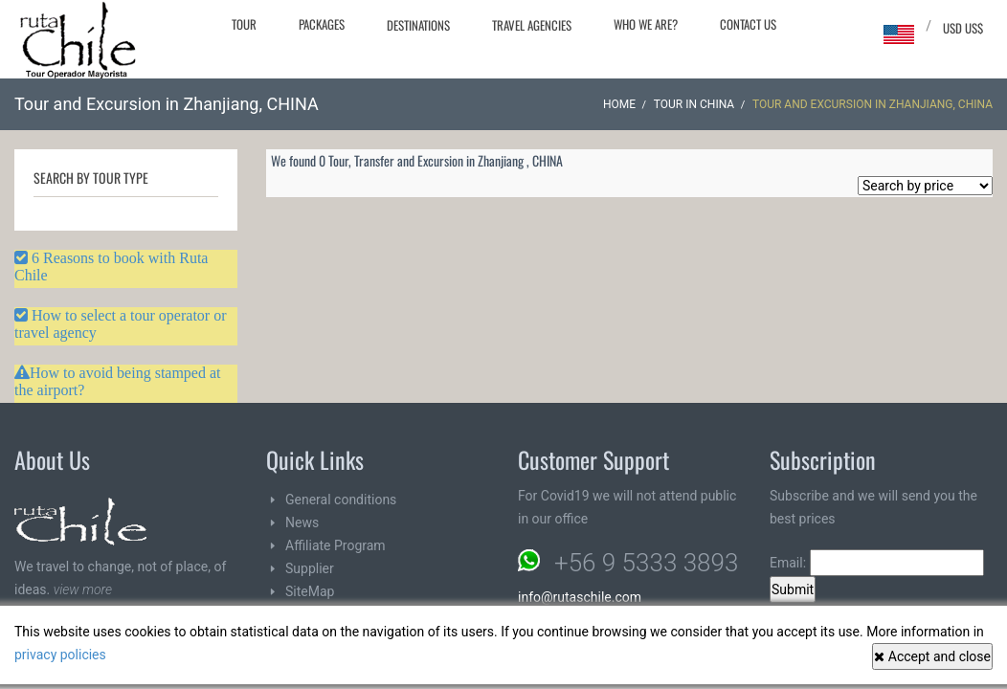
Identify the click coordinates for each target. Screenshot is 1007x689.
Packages (322, 23)
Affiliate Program (335, 545)
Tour (244, 23)
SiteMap (309, 591)
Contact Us (748, 23)
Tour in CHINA (694, 104)
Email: (877, 562)
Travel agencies (531, 24)
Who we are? (646, 23)
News (302, 522)
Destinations (418, 24)
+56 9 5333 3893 (646, 562)
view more (83, 589)
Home (619, 104)
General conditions (340, 499)
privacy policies (60, 654)
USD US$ (963, 27)
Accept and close (932, 656)
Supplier (309, 568)
